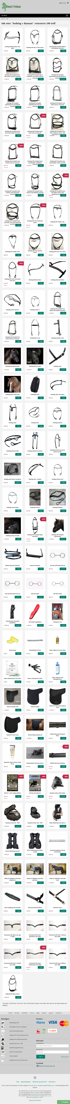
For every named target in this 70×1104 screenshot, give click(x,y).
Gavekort (44, 1013)
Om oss (32, 1013)
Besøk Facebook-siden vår (45, 1066)
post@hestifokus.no (50, 1085)
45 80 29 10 (35, 1085)
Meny (4, 15)
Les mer (49, 1096)
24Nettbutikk (38, 1100)
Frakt (17, 1082)
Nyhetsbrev (25, 1013)
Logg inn (51, 1013)
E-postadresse (40, 1043)
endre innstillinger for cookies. (36, 1097)
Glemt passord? (65, 1056)
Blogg (37, 1013)
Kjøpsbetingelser (26, 1082)
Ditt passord (39, 1049)
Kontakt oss (58, 1013)
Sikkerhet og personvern (39, 1082)
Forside (3, 18)
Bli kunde (17, 1013)
